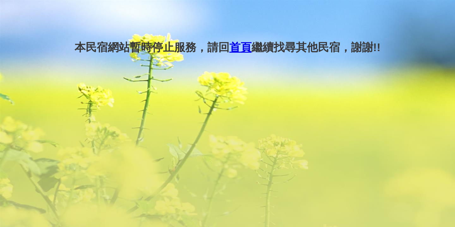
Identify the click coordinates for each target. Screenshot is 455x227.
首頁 (240, 47)
